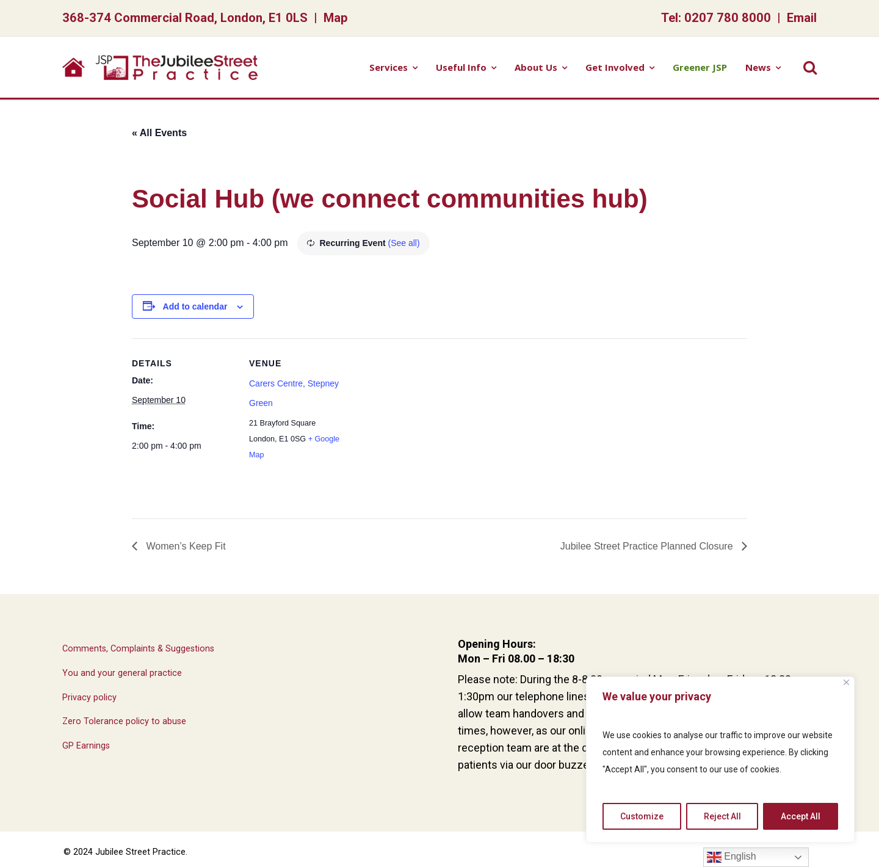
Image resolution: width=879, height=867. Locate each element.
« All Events (159, 133)
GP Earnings (86, 746)
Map (336, 17)
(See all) (404, 243)
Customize (642, 816)
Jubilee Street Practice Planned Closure (648, 546)
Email (802, 17)
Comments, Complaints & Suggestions (138, 649)
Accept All (800, 816)
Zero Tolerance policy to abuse (124, 721)
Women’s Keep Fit (184, 546)
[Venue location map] (430, 422)
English (731, 857)
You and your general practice (122, 673)
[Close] (846, 682)
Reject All (722, 816)
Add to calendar (195, 306)
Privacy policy (89, 697)
